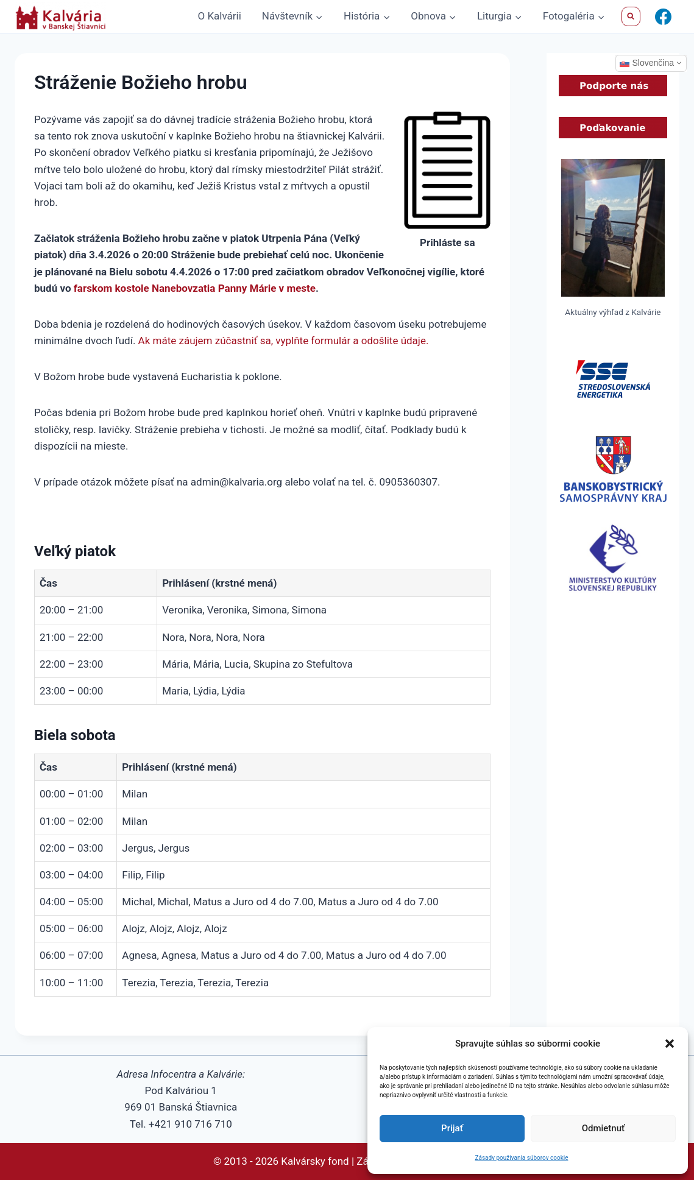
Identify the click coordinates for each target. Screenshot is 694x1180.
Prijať (452, 1128)
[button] (670, 1043)
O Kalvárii (219, 16)
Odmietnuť (603, 1128)
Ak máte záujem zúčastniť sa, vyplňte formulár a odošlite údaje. (283, 340)
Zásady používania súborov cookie (521, 1157)
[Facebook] (662, 16)
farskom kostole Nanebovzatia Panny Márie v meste (195, 288)
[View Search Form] (630, 16)
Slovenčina (647, 63)
